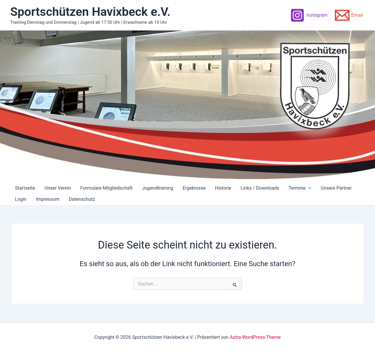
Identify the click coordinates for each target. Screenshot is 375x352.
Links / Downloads (260, 188)
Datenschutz (82, 199)
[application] (308, 188)
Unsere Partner (336, 188)
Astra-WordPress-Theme (255, 337)
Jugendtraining (157, 188)
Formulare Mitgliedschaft (106, 188)
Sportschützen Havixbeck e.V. (90, 12)
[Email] (349, 15)
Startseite (25, 188)
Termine (300, 188)
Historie (223, 188)
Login (20, 199)
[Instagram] (309, 15)
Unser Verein (58, 188)
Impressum (47, 199)
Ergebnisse (194, 188)
